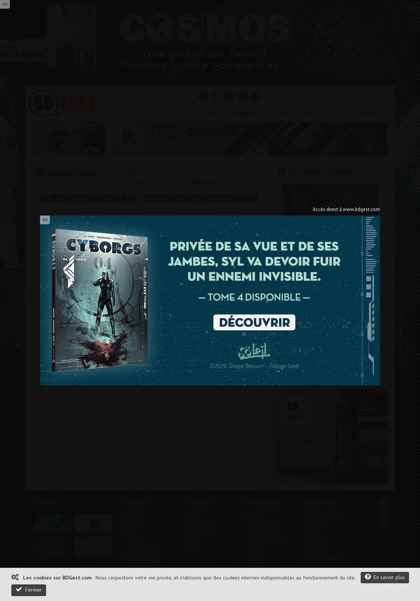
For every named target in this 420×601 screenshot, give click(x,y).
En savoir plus (385, 577)
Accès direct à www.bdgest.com (346, 209)
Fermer (28, 589)
